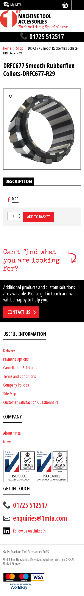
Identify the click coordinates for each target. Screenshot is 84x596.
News (7, 442)
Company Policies (16, 385)
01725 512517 (47, 37)
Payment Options (16, 359)
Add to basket (38, 217)
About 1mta (12, 433)
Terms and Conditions (19, 376)
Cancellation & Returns (20, 368)
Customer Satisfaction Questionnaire (30, 402)
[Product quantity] (15, 216)
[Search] (78, 5)
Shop (19, 48)
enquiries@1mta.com (40, 518)
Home (7, 48)
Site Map (9, 394)
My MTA (16, 5)
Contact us (19, 312)
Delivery (9, 350)
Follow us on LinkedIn (29, 531)
